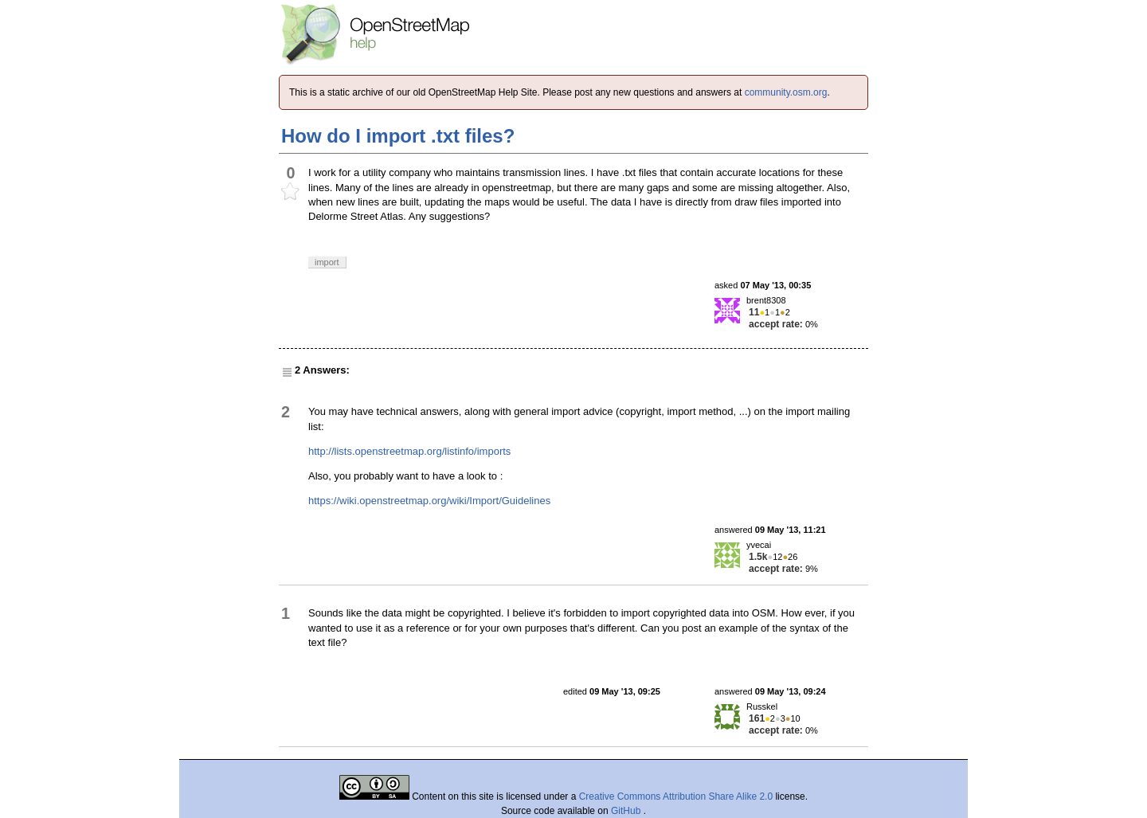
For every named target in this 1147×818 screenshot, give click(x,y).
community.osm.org (786, 92)
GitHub (627, 810)
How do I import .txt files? (398, 136)
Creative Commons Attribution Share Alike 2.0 (676, 796)
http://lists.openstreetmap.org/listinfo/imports (409, 451)
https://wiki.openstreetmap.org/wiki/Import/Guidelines (429, 501)
